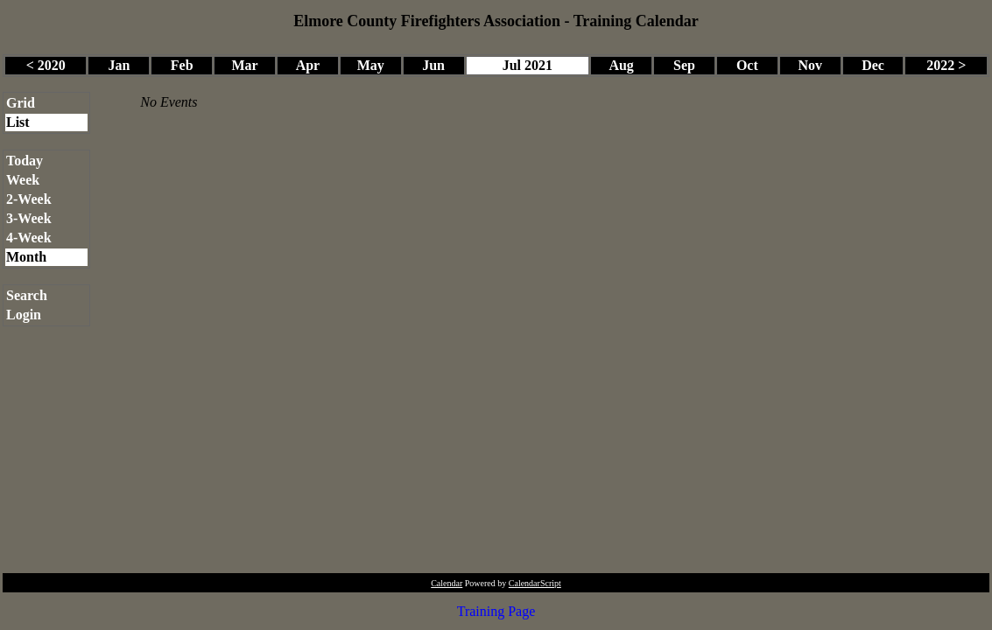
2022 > (946, 65)
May (370, 65)
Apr (308, 65)
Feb (182, 65)
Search (26, 295)
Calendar (446, 583)
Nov (810, 65)
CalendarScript (535, 583)
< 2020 (46, 65)
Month (26, 256)
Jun (433, 65)
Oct (747, 65)
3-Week (29, 218)
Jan (119, 65)
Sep (684, 65)
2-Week (29, 199)
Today (24, 160)
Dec (873, 65)
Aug (621, 65)
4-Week (29, 237)
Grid (20, 102)
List (18, 122)
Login (23, 314)
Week (22, 179)
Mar (244, 65)
